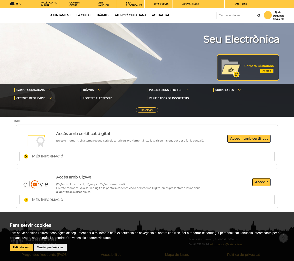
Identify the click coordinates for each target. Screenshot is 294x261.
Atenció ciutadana (130, 15)
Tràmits (102, 15)
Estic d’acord (21, 247)
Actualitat (160, 15)
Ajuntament (60, 15)
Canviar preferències (50, 247)
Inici (26, 15)
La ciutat (83, 15)
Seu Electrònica (241, 39)
